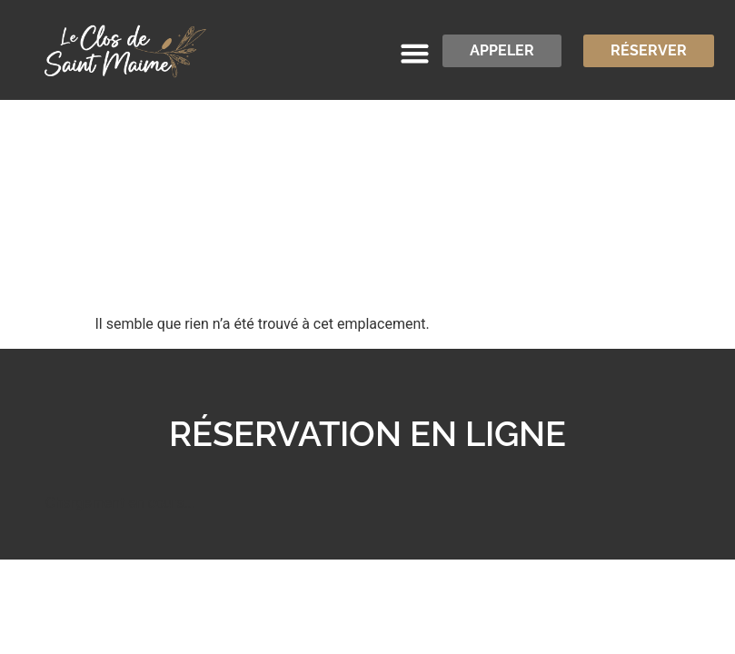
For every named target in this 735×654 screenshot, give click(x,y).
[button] (414, 53)
